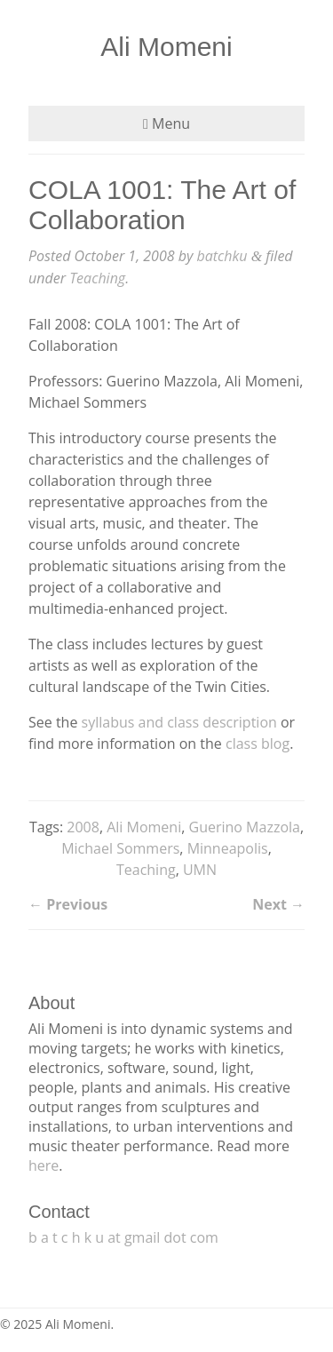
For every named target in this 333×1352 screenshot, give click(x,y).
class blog (257, 743)
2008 (83, 827)
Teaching (97, 278)
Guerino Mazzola (244, 827)
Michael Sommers (120, 848)
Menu (166, 123)
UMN (200, 869)
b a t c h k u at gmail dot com (123, 1237)
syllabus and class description (179, 722)
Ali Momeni (166, 46)
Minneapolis (227, 848)
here (43, 1165)
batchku (221, 256)
